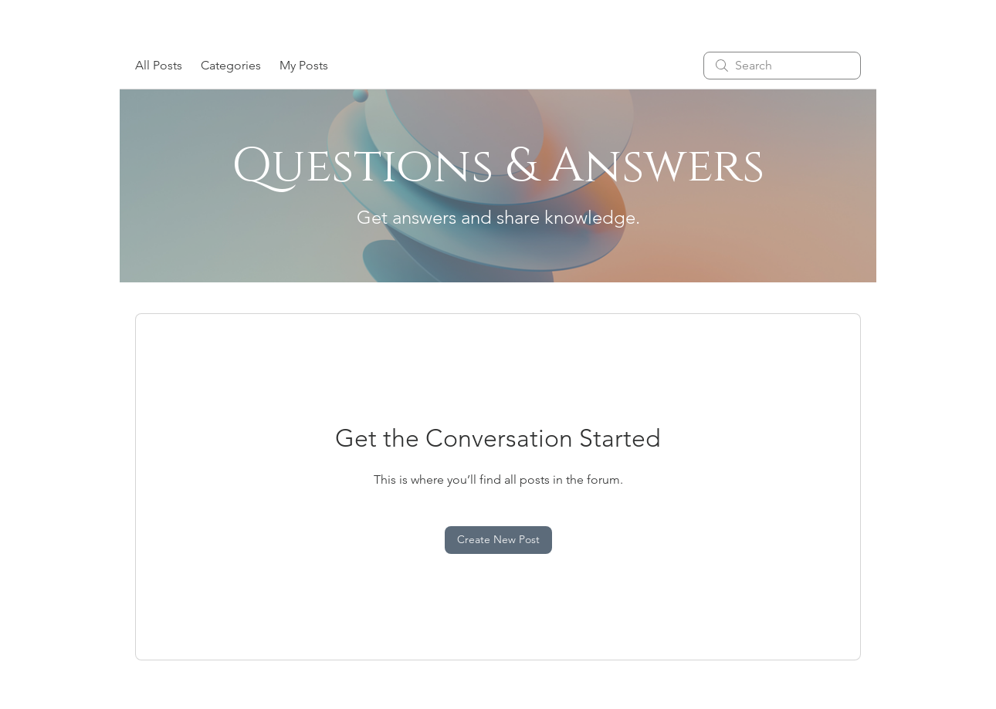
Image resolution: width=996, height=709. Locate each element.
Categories (231, 65)
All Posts (158, 65)
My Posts (303, 65)
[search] (782, 65)
